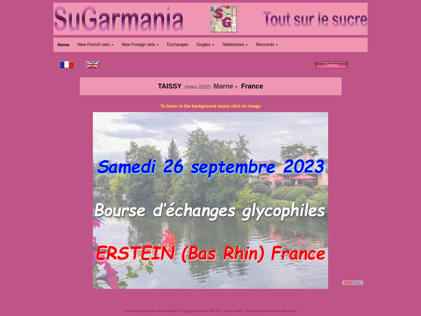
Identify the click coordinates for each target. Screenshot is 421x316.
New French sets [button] (95, 44)
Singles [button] (205, 44)
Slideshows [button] (235, 44)
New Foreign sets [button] (140, 44)
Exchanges (177, 44)
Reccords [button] (267, 44)
